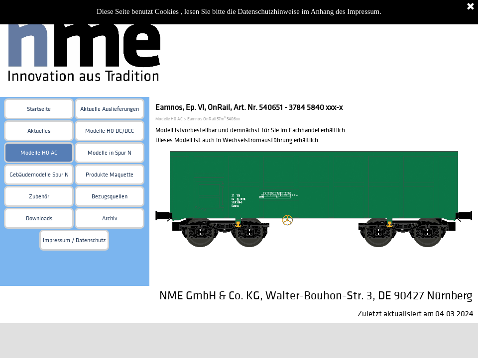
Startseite (39, 109)
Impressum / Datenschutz (74, 240)
